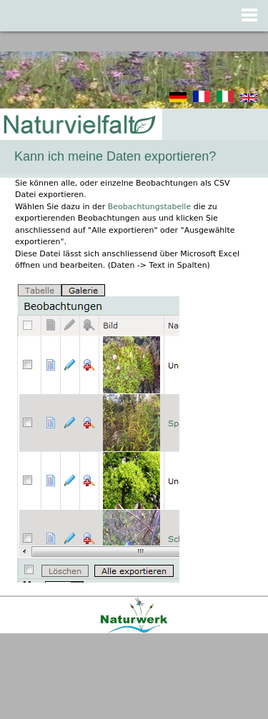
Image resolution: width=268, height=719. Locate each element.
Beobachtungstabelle (149, 206)
